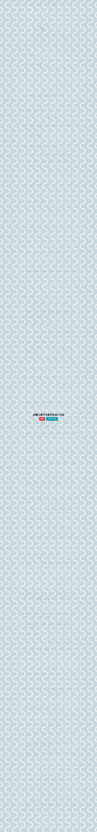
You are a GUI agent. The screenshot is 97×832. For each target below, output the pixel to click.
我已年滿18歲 (52, 418)
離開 (42, 418)
